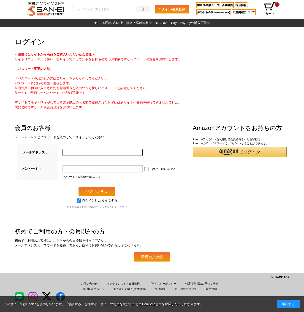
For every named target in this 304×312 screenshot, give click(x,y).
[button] (240, 152)
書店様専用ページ (208, 5)
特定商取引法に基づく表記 (201, 283)
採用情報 (241, 5)
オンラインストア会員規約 (123, 283)
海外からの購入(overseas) (213, 12)
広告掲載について (244, 12)
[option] (152, 23)
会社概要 (227, 5)
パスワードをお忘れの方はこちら (81, 176)
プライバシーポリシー (162, 283)
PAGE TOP (282, 277)
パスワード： (32, 169)
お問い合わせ (89, 283)
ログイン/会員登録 (171, 9)
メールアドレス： (35, 152)
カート (271, 9)
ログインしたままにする (97, 200)
